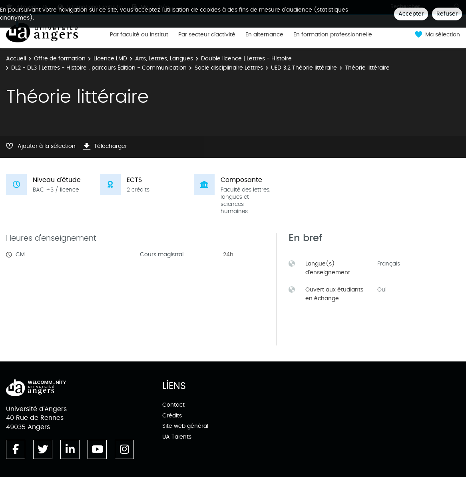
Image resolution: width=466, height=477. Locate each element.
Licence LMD (110, 58)
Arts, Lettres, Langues (164, 58)
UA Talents (176, 437)
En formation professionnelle (332, 35)
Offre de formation (60, 58)
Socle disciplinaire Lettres (229, 68)
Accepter (411, 14)
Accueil (16, 58)
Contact (173, 405)
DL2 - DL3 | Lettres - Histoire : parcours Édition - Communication (99, 68)
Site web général (185, 426)
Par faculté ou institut (139, 35)
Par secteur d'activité (206, 35)
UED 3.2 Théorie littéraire (304, 68)
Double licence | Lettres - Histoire (246, 58)
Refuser (447, 14)
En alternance (264, 35)
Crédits (172, 415)
